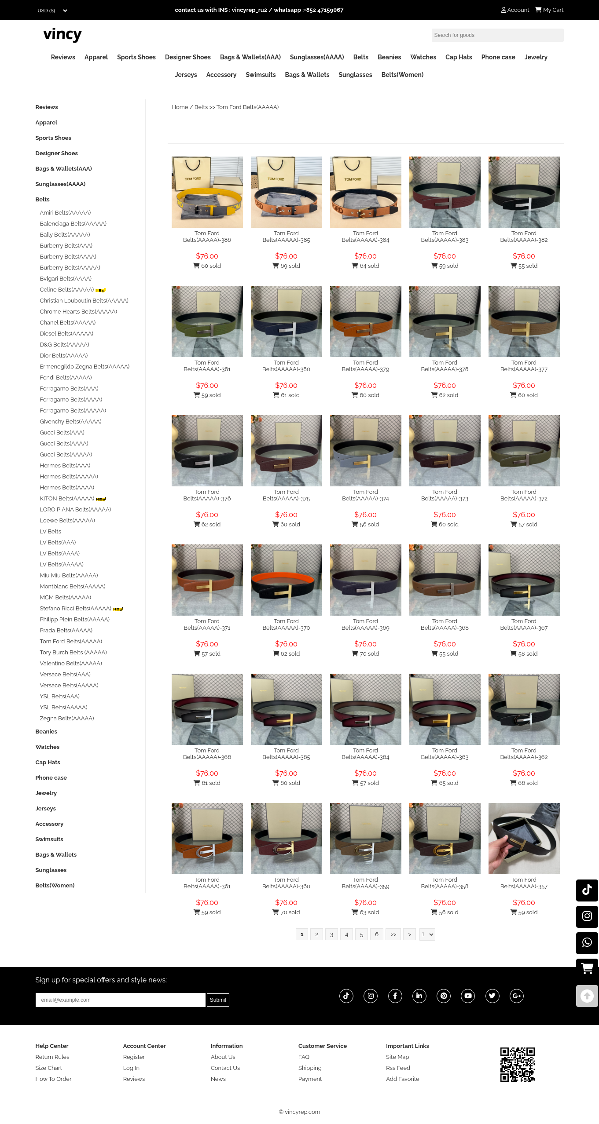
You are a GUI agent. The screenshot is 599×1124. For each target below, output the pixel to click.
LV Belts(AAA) (58, 542)
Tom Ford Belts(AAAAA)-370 (286, 624)
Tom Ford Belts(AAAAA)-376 (207, 495)
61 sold (286, 395)
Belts (361, 57)
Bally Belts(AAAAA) (65, 234)
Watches (423, 57)
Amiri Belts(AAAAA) (65, 212)
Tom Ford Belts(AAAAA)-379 (366, 365)
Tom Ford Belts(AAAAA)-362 (524, 753)
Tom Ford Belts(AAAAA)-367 (524, 624)
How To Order (54, 1079)
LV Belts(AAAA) (60, 553)
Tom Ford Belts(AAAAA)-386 (207, 236)
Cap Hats (458, 57)
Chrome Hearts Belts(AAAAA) (79, 311)
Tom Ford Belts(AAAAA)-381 (207, 365)
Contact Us (225, 1068)
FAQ (303, 1057)
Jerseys (186, 74)
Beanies (389, 57)
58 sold (523, 653)
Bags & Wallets (307, 74)
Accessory (221, 74)
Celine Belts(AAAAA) (73, 289)
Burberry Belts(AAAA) (68, 256)
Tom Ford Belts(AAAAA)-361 (207, 883)
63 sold (365, 912)
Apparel (96, 57)
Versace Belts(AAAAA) (69, 685)
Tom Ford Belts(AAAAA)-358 (444, 883)
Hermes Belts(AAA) (65, 465)
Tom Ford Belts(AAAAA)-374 (365, 495)
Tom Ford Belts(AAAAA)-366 (207, 753)
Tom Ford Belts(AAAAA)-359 (365, 883)
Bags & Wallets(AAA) (250, 57)
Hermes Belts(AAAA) (67, 487)
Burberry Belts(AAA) (66, 245)
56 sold (365, 524)
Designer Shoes (188, 57)
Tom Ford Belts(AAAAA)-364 (365, 753)
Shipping (310, 1068)
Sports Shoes (136, 57)
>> (393, 934)
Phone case (498, 57)
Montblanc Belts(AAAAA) (73, 586)
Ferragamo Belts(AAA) (69, 388)
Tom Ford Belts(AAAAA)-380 (286, 365)
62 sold (445, 395)
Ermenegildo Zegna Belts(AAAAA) (85, 366)
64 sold (365, 266)
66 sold (524, 783)
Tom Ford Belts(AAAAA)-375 (286, 495)
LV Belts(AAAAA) (62, 564)
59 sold (445, 266)
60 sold (207, 266)
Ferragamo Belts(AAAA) (71, 399)
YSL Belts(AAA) (60, 696)
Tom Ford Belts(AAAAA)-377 (524, 365)
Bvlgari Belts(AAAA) (66, 278)
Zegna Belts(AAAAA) (67, 718)
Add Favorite (402, 1079)
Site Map (397, 1057)
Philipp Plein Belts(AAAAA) (75, 619)
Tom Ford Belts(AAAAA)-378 (445, 365)
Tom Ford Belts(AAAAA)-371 (207, 624)
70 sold (365, 653)
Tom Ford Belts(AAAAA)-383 (444, 236)
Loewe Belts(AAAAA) (67, 520)
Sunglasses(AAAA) (317, 57)
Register (134, 1057)
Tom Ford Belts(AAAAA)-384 (365, 236)
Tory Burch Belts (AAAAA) (73, 652)
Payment (310, 1079)
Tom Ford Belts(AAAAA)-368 (445, 624)
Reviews (63, 57)
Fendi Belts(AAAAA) (66, 377)
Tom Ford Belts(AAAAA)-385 (286, 236)
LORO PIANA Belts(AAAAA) (75, 509)
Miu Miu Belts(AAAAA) (69, 575)
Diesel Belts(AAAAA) (67, 333)
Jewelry (536, 57)
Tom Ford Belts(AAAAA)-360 (286, 883)
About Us (223, 1057)
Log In (131, 1068)
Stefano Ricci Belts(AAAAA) (82, 608)
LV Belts (50, 531)
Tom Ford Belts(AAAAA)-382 (524, 236)
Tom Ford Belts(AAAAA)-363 (444, 753)
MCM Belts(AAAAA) (65, 597)
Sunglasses (355, 74)
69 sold (286, 266)
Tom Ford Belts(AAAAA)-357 (524, 883)
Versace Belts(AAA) (65, 674)
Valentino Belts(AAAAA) (71, 663)
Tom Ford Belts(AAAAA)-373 (444, 495)
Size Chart (49, 1068)
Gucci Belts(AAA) (62, 432)
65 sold (444, 783)
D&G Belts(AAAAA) (64, 344)
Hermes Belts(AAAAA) (69, 476)
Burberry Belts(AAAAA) (70, 267)
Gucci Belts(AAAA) (64, 443)
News (218, 1079)
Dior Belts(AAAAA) (64, 355)
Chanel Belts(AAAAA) (68, 322)
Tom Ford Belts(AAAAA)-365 (286, 753)
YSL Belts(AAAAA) (64, 707)
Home (180, 107)
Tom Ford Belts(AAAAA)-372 (524, 495)
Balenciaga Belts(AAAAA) (73, 223)
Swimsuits (261, 74)
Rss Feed (398, 1068)
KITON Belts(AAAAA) (73, 498)
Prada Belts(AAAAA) (66, 630)
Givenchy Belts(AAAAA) (71, 421)
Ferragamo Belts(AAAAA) (73, 410)
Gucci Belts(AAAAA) (66, 454)
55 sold (524, 266)
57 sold (524, 524)
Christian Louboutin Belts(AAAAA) (84, 300)
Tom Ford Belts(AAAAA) (248, 107)
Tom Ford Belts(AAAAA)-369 (366, 624)
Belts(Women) (403, 74)
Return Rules (53, 1057)
